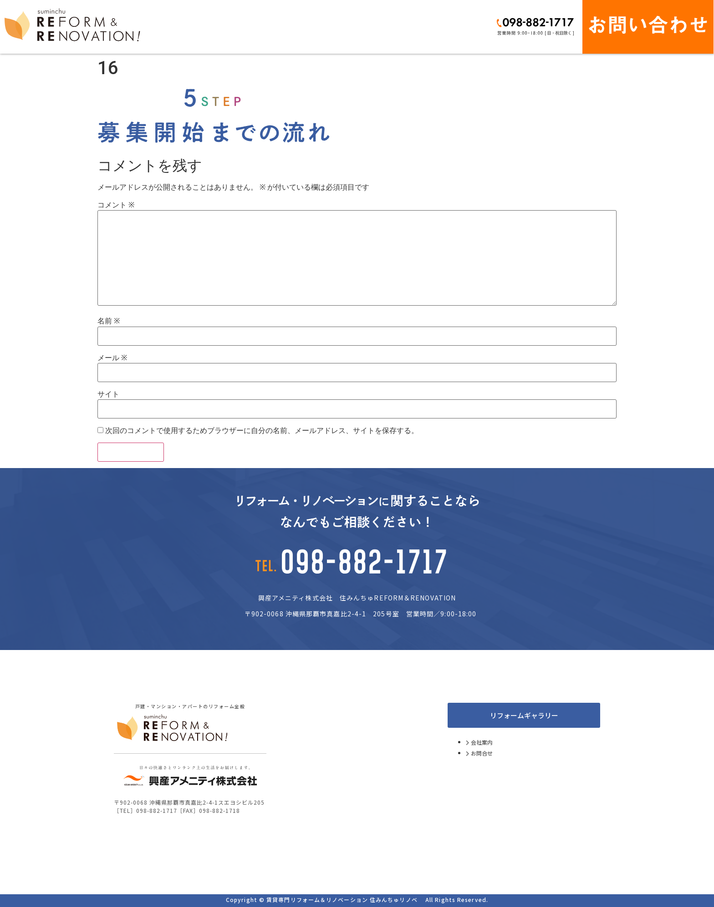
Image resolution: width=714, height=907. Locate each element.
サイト (108, 394)
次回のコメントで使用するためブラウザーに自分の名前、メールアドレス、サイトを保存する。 (261, 430)
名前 (108, 321)
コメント (115, 205)
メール (112, 358)
